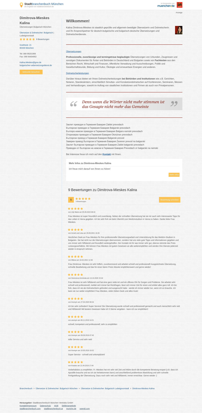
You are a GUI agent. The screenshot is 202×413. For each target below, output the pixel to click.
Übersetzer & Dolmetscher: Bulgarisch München (57, 388)
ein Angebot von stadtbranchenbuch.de (39, 7)
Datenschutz (45, 406)
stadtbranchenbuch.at (53, 409)
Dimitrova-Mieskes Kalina (143, 388)
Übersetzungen (73, 51)
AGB (56, 406)
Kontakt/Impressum (28, 406)
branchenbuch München (43, 3)
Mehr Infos (174, 175)
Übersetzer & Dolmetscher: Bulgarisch (36, 33)
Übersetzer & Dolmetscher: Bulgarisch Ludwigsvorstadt (105, 388)
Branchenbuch (26, 388)
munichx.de (71, 409)
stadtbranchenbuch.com (30, 409)
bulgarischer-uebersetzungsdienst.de (36, 65)
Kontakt (107, 154)
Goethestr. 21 (39, 46)
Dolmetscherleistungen (77, 73)
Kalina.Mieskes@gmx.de (30, 62)
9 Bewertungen (42, 39)
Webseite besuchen (31, 72)
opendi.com (85, 409)
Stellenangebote (69, 406)
